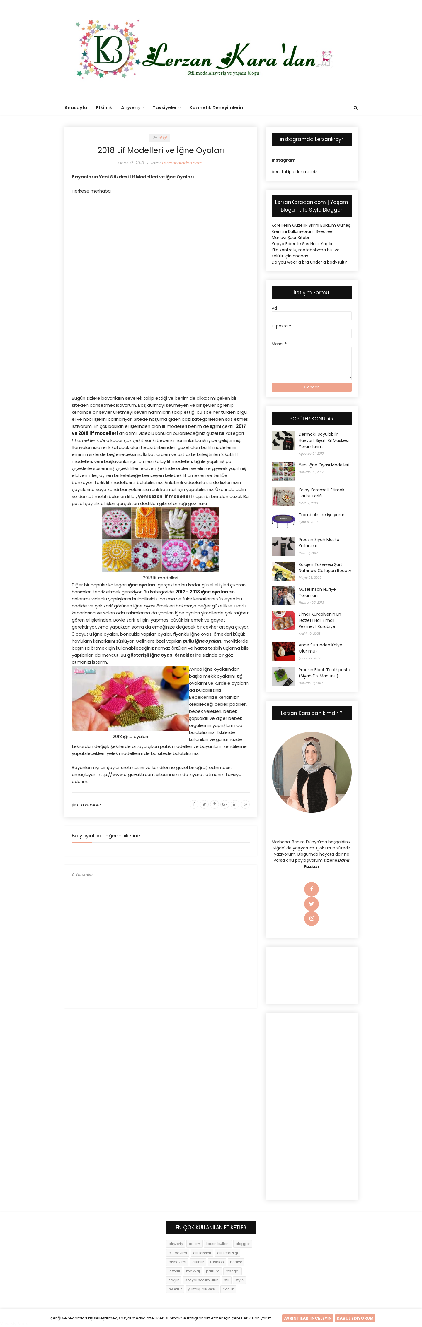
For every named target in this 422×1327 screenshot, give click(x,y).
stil (226, 1280)
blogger (243, 1243)
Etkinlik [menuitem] (104, 107)
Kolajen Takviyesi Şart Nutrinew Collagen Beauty (325, 568)
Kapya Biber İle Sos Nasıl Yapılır (302, 244)
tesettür (175, 1289)
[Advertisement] (161, 241)
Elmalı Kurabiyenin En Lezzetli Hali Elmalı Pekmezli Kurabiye (320, 620)
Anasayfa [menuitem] (75, 107)
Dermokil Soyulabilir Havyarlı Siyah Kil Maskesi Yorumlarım (324, 440)
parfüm (212, 1270)
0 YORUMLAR (89, 805)
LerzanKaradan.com (182, 163)
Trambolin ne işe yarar (321, 515)
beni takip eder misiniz (294, 172)
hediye (236, 1261)
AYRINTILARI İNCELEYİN (308, 1318)
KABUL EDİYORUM (355, 1318)
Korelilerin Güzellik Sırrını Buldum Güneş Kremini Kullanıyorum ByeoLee (311, 228)
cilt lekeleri (202, 1252)
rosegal (232, 1270)
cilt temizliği (227, 1252)
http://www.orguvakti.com (126, 774)
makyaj (193, 1270)
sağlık (174, 1280)
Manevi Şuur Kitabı (290, 238)
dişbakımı (177, 1261)
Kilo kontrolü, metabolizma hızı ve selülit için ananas (306, 253)
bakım (194, 1243)
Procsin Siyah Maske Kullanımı (319, 543)
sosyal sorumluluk (201, 1280)
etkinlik (198, 1261)
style (239, 1280)
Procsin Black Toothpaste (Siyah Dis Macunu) (324, 673)
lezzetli (174, 1270)
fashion (217, 1261)
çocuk (228, 1289)
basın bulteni (217, 1243)
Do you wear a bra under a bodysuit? (309, 262)
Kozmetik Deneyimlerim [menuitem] (217, 107)
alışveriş (176, 1243)
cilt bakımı (178, 1252)
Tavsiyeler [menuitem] (165, 107)
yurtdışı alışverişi (202, 1289)
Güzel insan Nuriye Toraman (317, 592)
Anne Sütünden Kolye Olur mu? (320, 648)
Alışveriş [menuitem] (130, 107)
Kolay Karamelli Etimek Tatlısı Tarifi (321, 493)
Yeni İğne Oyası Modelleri (324, 465)
